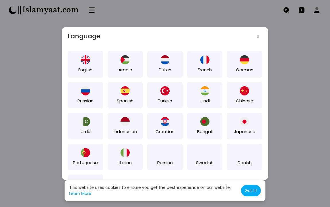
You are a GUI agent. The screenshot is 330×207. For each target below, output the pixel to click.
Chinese (244, 101)
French (205, 70)
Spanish (125, 101)
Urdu (85, 132)
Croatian (165, 132)
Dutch (165, 70)
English (85, 70)
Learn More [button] (80, 193)
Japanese (244, 132)
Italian (125, 163)
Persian (165, 163)
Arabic (125, 70)
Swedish (204, 163)
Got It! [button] (251, 190)
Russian (85, 101)
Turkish (165, 101)
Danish (245, 163)
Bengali (205, 132)
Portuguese (85, 163)
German (244, 70)
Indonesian (125, 132)
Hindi (205, 101)
